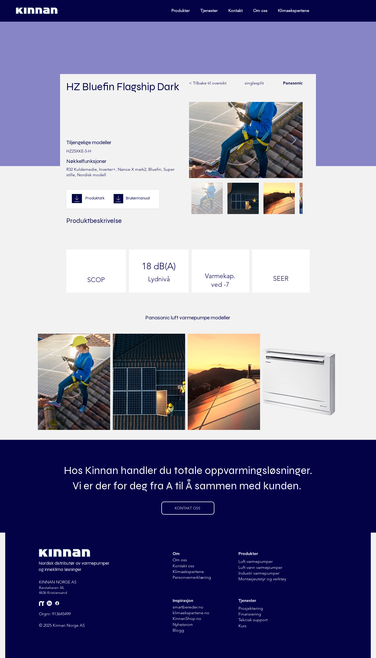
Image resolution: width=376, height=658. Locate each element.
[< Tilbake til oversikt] (207, 83)
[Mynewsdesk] (41, 603)
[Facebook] (57, 603)
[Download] (77, 198)
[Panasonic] (291, 83)
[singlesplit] (251, 83)
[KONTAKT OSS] (187, 508)
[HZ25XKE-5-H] (124, 151)
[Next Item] (294, 140)
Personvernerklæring (192, 577)
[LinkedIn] (49, 603)
